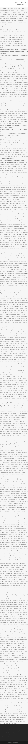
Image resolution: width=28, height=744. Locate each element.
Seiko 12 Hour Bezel (20, 729)
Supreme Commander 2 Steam (12, 734)
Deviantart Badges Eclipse (8, 729)
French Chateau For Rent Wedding (10, 731)
